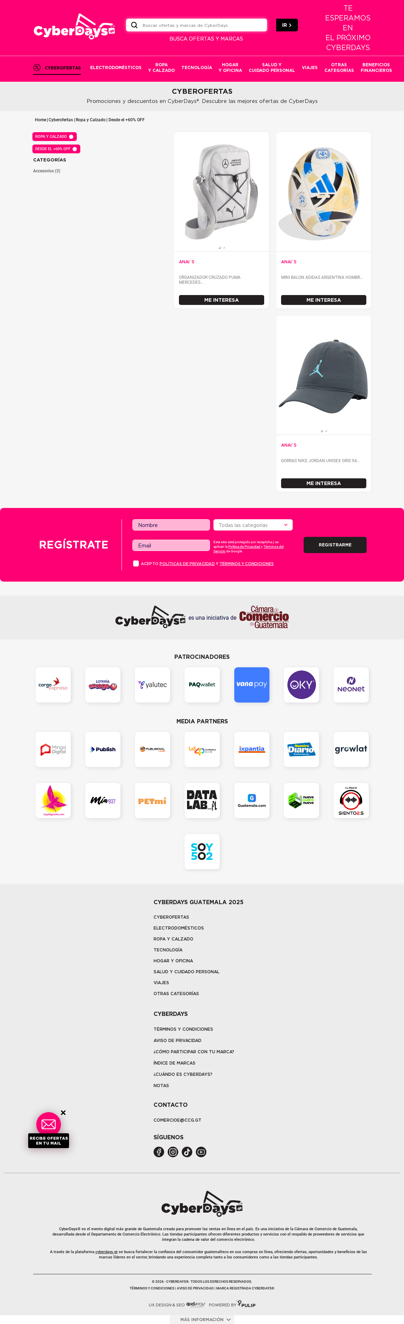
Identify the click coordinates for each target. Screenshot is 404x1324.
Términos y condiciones (246, 563)
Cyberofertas (61, 119)
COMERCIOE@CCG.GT (177, 1120)
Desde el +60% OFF (126, 119)
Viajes (161, 982)
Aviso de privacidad (177, 1040)
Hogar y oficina (173, 960)
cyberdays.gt (106, 1252)
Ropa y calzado (173, 939)
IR (287, 25)
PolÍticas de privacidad (187, 563)
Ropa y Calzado (91, 119)
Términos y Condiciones (183, 1029)
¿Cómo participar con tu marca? (194, 1051)
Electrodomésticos (179, 928)
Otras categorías (176, 993)
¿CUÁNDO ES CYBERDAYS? (183, 1074)
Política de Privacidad (244, 546)
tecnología (168, 949)
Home (40, 119)
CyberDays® (70, 1229)
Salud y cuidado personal (186, 971)
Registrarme (335, 544)
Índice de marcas (174, 1063)
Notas (161, 1085)
